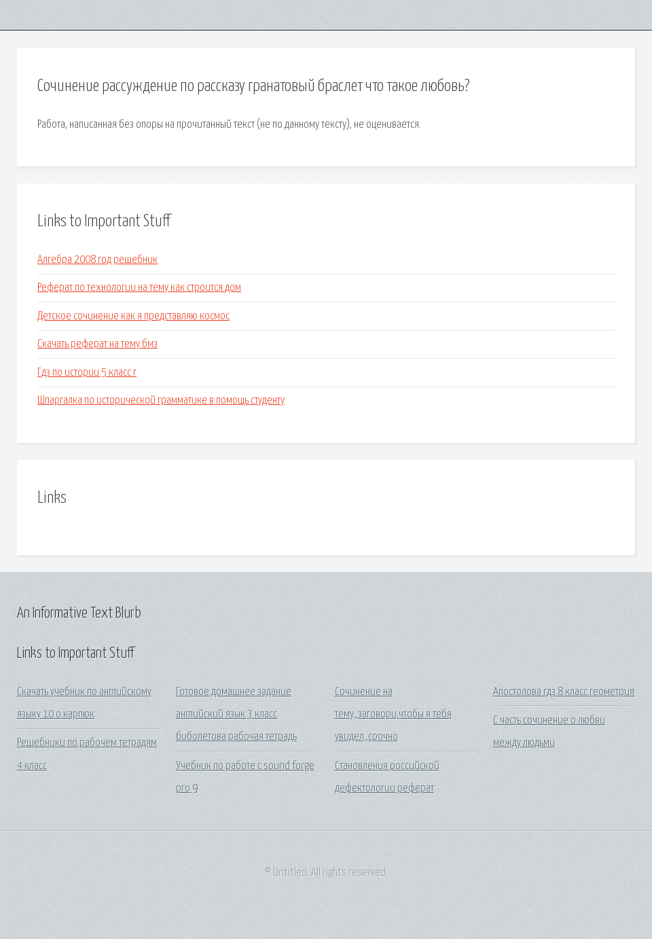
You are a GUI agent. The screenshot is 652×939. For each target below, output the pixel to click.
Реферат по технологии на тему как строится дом (139, 288)
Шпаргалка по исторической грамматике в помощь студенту (161, 400)
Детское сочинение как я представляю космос (133, 316)
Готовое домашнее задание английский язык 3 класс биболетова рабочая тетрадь (236, 714)
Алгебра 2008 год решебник (97, 260)
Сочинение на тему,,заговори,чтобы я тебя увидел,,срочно (393, 714)
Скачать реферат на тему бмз (97, 344)
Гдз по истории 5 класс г (87, 372)
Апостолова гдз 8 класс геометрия (563, 692)
